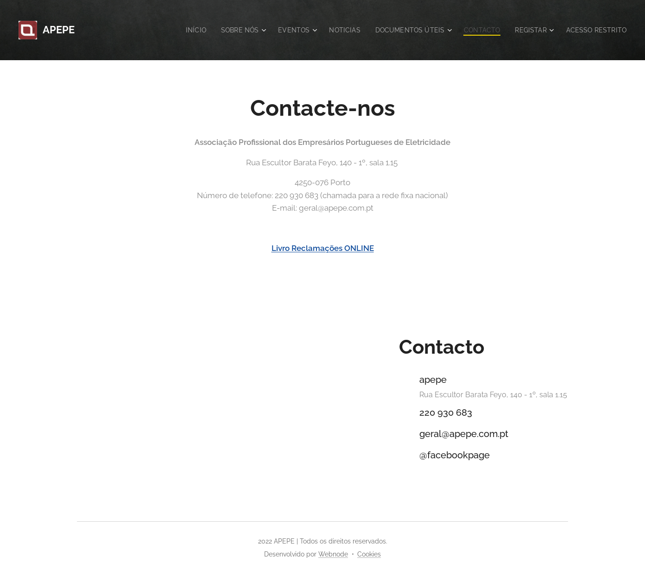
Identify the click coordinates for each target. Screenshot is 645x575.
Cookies (369, 554)
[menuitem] (180, 30)
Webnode (333, 554)
